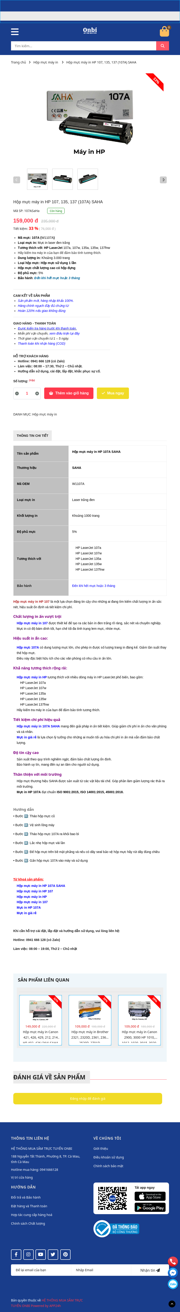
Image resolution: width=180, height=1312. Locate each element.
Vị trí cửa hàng (22, 1177)
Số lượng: (24, 381)
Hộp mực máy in (45, 62)
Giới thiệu (100, 1148)
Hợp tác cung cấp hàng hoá (31, 1215)
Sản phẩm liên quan (43, 980)
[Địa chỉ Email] (101, 1270)
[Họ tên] (41, 1270)
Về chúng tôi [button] (107, 1138)
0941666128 (49, 1169)
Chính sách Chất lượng (28, 1223)
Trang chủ (18, 62)
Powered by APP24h (46, 1306)
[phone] (173, 1261)
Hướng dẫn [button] (23, 1187)
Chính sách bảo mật (108, 1166)
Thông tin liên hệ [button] (30, 1138)
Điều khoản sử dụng (108, 1157)
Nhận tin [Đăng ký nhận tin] (150, 1270)
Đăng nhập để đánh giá (87, 1098)
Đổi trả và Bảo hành (26, 1197)
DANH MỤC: (22, 414)
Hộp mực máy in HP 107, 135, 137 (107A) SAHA (101, 62)
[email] (173, 1273)
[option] (37, 179)
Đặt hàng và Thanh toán (29, 1206)
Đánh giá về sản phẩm (49, 1077)
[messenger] (173, 1284)
